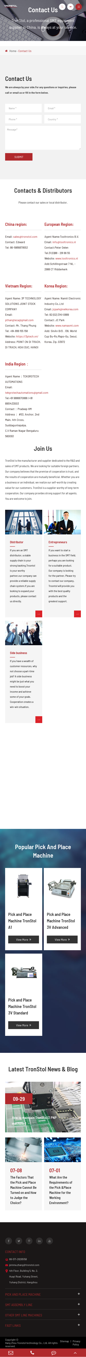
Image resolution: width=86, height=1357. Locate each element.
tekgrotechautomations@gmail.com (26, 392)
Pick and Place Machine (43, 1294)
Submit (18, 157)
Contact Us (24, 51)
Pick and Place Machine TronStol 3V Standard (22, 1006)
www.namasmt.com (67, 325)
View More (23, 939)
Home (12, 51)
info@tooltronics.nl (64, 242)
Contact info (15, 1252)
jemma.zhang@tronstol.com (22, 1265)
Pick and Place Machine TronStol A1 (22, 921)
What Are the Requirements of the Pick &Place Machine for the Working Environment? (60, 1190)
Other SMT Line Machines (43, 1315)
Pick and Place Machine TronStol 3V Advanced (61, 921)
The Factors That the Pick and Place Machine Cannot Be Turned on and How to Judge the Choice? (23, 1190)
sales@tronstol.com (25, 236)
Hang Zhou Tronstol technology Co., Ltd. (26, 1342)
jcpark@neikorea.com (65, 309)
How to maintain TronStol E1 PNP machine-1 (34, 1120)
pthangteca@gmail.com (19, 320)
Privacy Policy (76, 1342)
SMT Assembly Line (43, 1304)
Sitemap (64, 1341)
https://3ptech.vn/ (27, 336)
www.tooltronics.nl (66, 258)
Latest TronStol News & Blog (43, 1069)
